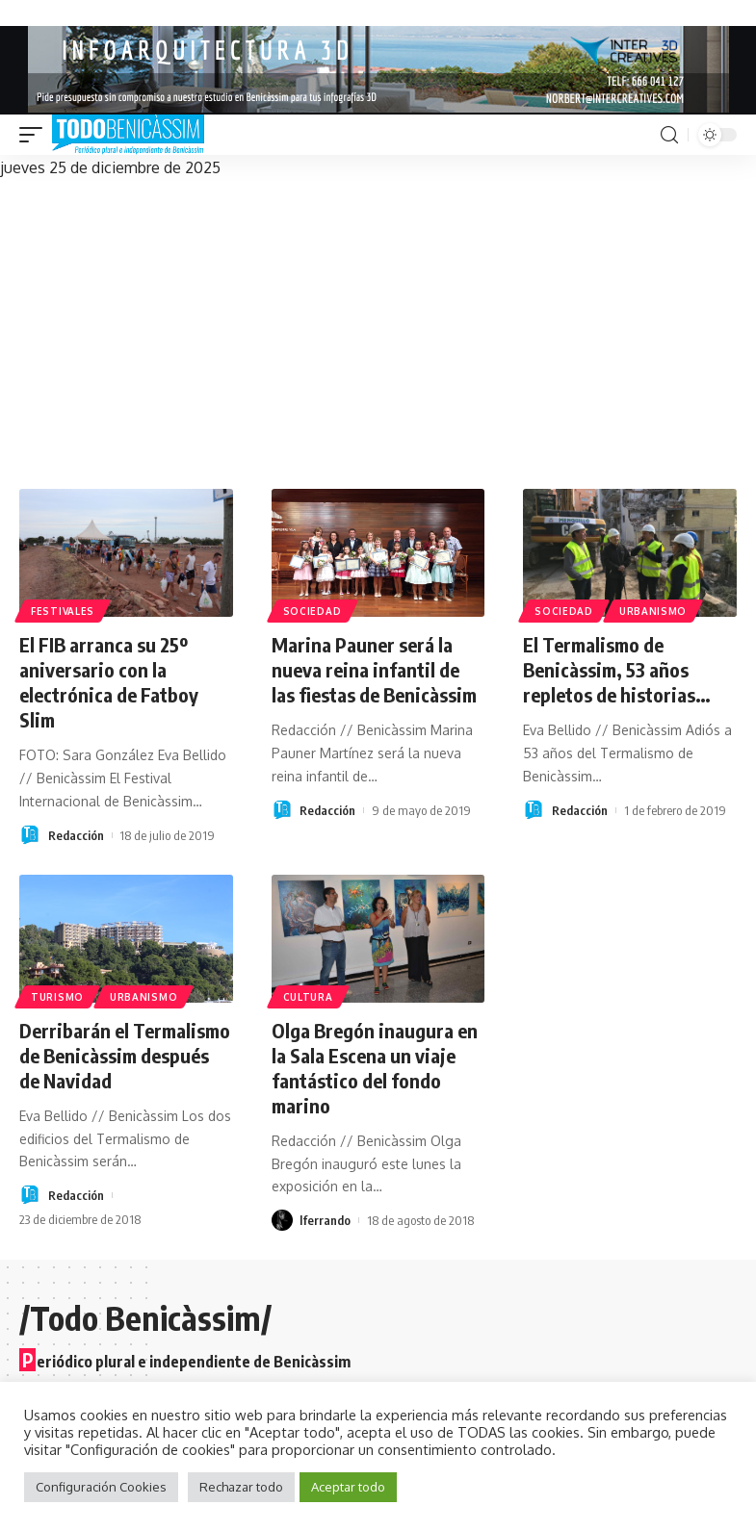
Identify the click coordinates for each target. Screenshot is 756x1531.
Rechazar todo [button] (241, 1486)
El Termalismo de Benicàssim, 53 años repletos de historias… (617, 669)
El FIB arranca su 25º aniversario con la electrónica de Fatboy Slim (108, 681)
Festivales (62, 611)
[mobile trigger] (35, 135)
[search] (669, 135)
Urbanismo (653, 611)
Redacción (76, 835)
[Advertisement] (378, 325)
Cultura (308, 997)
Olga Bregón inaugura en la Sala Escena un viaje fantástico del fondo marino (375, 1067)
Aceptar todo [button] (348, 1486)
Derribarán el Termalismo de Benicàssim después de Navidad (124, 1055)
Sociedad (312, 611)
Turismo (57, 997)
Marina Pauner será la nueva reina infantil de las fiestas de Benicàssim (374, 669)
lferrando (325, 1220)
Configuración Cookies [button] (101, 1486)
